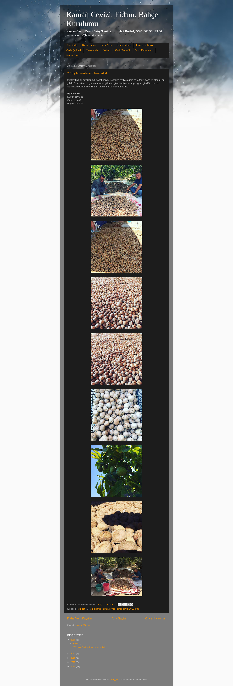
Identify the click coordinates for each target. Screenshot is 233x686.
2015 (73, 662)
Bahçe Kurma (89, 45)
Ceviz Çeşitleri (73, 50)
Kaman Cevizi (73, 55)
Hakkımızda (92, 50)
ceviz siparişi (95, 609)
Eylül (75, 643)
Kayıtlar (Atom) (82, 625)
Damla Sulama (124, 45)
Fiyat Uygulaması (144, 45)
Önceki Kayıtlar (155, 618)
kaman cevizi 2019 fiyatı (127, 609)
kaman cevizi (108, 609)
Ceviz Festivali (122, 50)
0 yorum (109, 604)
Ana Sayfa (72, 45)
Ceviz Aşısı (106, 45)
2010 (73, 666)
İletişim (106, 50)
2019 (73, 640)
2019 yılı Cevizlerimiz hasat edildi (87, 73)
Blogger (114, 679)
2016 (73, 658)
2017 (73, 653)
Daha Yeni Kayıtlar (79, 618)
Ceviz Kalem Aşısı (144, 50)
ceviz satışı (81, 609)
